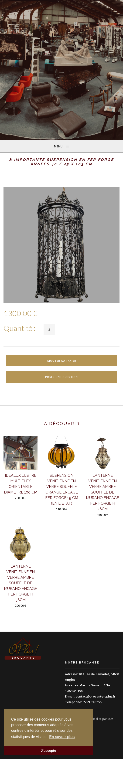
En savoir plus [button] (62, 737)
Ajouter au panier (61, 360)
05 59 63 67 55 (92, 702)
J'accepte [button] (48, 750)
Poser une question (61, 377)
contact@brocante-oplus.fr (96, 696)
